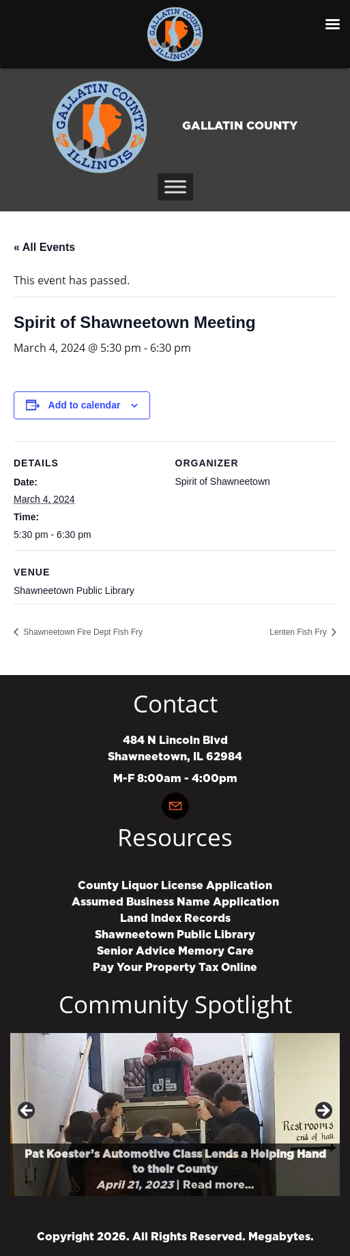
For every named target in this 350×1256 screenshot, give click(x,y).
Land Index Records (175, 918)
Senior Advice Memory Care (175, 951)
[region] (175, 1114)
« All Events (44, 247)
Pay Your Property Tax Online (175, 967)
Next (322, 1111)
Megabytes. (281, 1236)
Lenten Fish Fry (299, 632)
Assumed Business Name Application (175, 902)
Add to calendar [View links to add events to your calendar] (84, 405)
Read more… (218, 1185)
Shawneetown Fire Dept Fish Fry (82, 632)
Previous (27, 1111)
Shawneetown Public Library (175, 934)
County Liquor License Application (175, 885)
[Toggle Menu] (175, 186)
